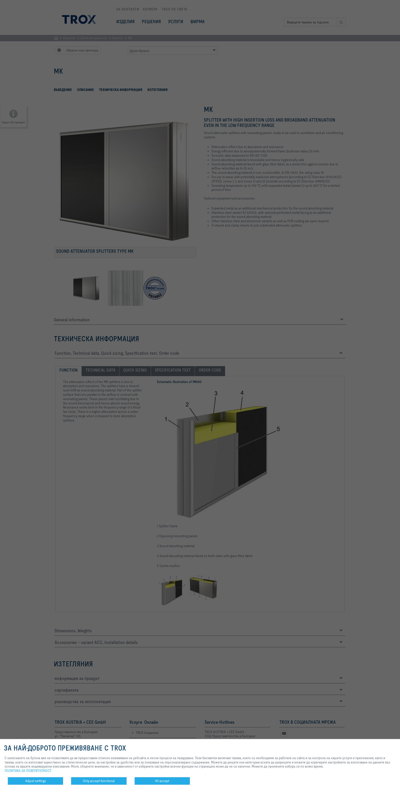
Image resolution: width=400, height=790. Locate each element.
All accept (162, 781)
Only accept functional (99, 781)
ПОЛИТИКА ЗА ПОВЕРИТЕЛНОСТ (28, 771)
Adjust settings (35, 781)
